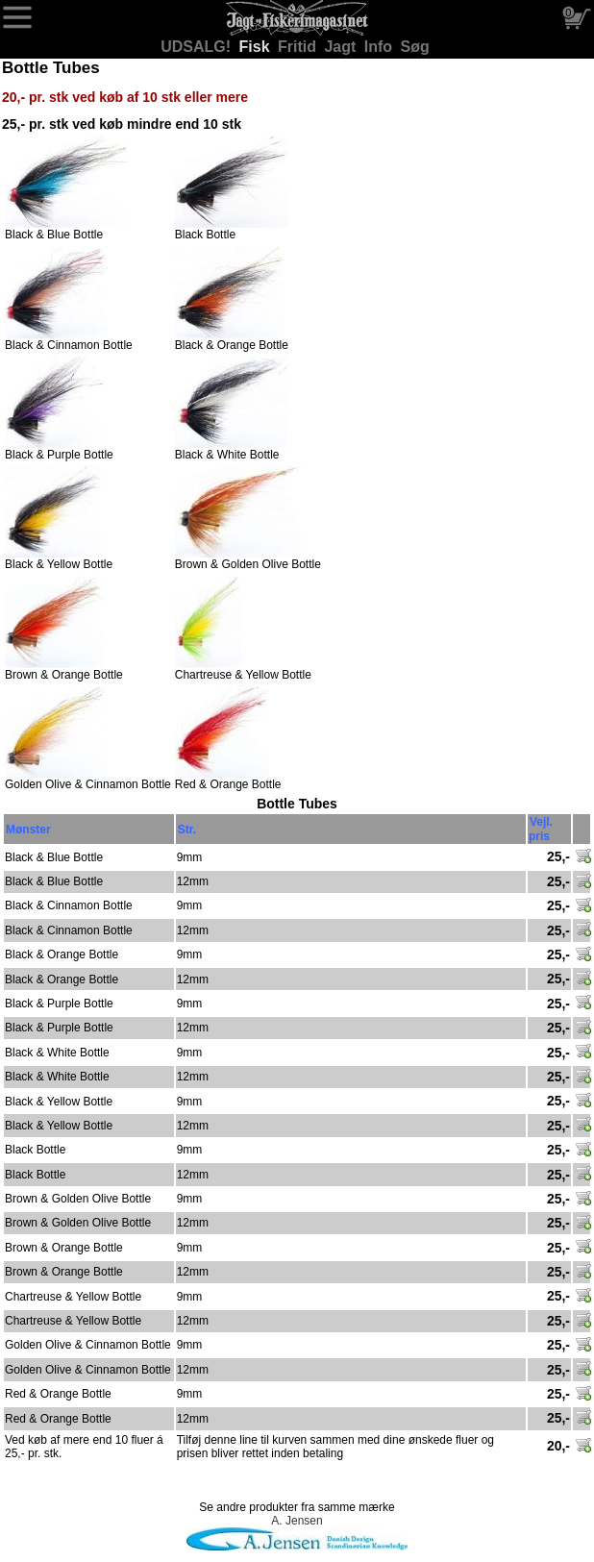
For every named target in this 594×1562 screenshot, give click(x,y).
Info (380, 46)
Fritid (299, 46)
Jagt (341, 46)
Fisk (256, 46)
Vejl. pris (541, 828)
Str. (187, 829)
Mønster (28, 829)
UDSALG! (198, 46)
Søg (415, 46)
